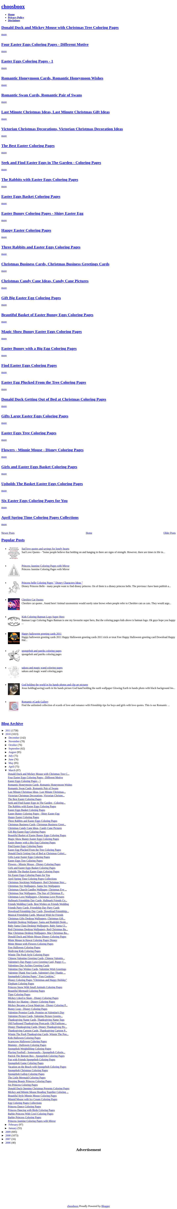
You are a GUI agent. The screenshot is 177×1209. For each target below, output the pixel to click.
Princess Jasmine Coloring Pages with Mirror (45, 565)
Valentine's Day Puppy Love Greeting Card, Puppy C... (37, 961)
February (14, 1124)
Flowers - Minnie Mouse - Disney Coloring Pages (42, 450)
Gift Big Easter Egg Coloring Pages (31, 298)
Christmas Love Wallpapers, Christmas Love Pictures (36, 896)
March (12, 770)
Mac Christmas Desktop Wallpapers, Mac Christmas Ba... (38, 933)
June (11, 759)
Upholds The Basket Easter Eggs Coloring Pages (42, 484)
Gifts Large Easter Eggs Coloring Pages (34, 416)
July (11, 755)
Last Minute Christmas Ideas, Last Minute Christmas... (37, 792)
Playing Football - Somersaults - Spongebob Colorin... (36, 1052)
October (13, 745)
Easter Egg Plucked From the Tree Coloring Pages (43, 382)
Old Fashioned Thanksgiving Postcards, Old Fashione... (37, 1023)
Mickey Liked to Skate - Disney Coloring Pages (33, 998)
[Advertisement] (29, 1178)
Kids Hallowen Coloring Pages (24, 1037)
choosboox (13, 6)
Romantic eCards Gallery (35, 701)
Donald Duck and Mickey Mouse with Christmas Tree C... (38, 773)
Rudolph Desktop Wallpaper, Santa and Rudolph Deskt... (38, 922)
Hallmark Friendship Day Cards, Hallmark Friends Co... (37, 900)
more (4, 34)
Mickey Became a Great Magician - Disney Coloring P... (38, 1005)
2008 (8, 1135)
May (11, 763)
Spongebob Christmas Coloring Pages (28, 1070)
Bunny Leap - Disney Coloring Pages (27, 1009)
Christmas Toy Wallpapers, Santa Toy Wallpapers (34, 886)
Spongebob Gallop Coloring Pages (26, 1074)
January (13, 1128)
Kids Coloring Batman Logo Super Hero (43, 616)
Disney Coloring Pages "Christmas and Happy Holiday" (37, 980)
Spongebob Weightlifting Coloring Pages (29, 1048)
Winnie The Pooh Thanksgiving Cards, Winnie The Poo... (38, 1034)
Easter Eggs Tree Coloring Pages (28, 433)
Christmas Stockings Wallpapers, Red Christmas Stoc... (37, 882)
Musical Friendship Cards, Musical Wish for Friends (35, 914)
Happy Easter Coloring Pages (26, 230)
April (12, 766)
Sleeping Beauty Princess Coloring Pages (30, 1081)
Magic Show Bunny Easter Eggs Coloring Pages (41, 331)
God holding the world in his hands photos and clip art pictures (55, 684)
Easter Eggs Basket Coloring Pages (30, 196)
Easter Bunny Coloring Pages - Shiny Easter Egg (42, 213)
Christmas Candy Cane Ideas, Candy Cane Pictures (45, 281)
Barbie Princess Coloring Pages (24, 1117)
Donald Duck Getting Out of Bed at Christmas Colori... (37, 853)
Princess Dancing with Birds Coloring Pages (31, 1110)
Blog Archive (12, 723)
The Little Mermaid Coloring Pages (26, 1077)
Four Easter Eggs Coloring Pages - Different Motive (45, 44)
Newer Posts (7, 533)
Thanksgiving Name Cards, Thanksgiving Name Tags (36, 1019)
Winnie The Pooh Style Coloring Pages (28, 954)
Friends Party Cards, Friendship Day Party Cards (33, 907)
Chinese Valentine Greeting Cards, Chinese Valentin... (36, 958)
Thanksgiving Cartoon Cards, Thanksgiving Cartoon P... (37, 1030)
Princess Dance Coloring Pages (24, 1106)
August (13, 752)
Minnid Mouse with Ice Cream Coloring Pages (32, 1099)
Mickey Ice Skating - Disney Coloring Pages (31, 1001)
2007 (8, 1139)
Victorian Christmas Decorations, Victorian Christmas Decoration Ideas (62, 129)
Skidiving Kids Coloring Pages (24, 951)
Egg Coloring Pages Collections (25, 1103)
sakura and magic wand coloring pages (42, 667)
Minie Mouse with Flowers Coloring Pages (30, 943)
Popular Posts (13, 540)
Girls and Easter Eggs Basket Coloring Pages (39, 467)
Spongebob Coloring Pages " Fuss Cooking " (31, 976)
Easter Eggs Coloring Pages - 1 (27, 61)
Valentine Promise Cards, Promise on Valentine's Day (36, 1012)
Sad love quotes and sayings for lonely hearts (45, 548)
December (14, 737)
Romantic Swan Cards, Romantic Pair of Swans (41, 95)
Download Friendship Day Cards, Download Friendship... (38, 911)
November (14, 741)
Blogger (105, 1206)
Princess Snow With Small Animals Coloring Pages (35, 987)
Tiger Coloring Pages (19, 994)
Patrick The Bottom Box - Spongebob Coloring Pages (36, 1056)
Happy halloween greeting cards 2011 (41, 633)
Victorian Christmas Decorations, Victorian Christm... (36, 795)
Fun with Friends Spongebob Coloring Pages (31, 1059)
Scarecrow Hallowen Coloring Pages (27, 1041)
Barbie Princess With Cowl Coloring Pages (30, 1113)
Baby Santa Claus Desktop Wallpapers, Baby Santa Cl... (37, 925)
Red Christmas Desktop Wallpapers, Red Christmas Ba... (38, 929)
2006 (8, 1142)
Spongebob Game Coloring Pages (25, 1063)
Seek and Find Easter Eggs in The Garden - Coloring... (37, 802)
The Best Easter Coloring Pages (28, 145)
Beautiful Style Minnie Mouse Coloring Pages (32, 1095)
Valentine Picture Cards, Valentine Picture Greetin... (35, 1016)
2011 (8, 730)
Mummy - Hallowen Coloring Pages (27, 1045)
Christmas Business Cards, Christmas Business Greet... (37, 824)
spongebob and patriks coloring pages (41, 650)
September (14, 748)
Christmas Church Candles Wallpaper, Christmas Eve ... (37, 889)
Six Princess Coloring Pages (23, 1084)
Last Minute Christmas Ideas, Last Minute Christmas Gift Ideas (55, 112)
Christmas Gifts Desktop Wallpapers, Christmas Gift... (36, 918)
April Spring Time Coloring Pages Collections (40, 517)
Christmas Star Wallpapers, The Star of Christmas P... (36, 893)
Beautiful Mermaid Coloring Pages (26, 990)
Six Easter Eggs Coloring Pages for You (34, 500)
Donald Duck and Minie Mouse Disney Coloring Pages (37, 936)
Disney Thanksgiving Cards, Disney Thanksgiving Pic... (37, 1027)
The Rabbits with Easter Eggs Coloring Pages (39, 179)
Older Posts (169, 533)
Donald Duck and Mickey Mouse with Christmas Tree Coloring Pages (60, 27)
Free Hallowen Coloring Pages (24, 947)
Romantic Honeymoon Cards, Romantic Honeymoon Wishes (52, 78)
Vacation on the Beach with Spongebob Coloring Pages (37, 1066)
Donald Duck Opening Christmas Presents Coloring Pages (38, 1088)
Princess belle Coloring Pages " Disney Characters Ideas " (52, 582)
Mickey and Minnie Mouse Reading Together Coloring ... (38, 1092)
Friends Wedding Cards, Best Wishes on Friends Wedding (38, 904)
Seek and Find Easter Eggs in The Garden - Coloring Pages (51, 162)
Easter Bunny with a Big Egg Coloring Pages (39, 348)
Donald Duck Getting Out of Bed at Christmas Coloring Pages (53, 399)
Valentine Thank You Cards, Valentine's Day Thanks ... (37, 972)
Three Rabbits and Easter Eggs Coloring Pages (40, 247)
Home (89, 533)
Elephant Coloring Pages (21, 983)
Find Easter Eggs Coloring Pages (29, 365)
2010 (8, 734)
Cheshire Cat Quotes (32, 599)
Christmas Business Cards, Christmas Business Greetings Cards (55, 264)
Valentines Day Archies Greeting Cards (28, 965)
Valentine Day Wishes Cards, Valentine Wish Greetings (37, 969)
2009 (8, 1131)
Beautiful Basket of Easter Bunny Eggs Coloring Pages (47, 315)
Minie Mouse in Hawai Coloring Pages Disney (32, 940)
